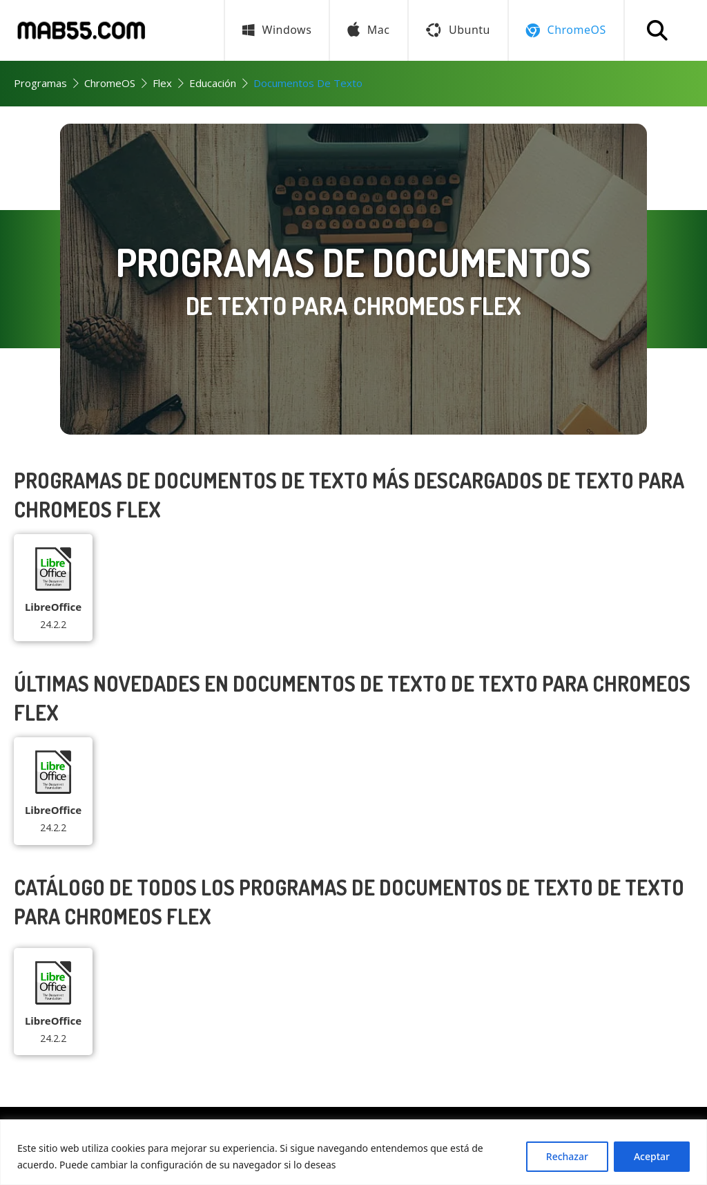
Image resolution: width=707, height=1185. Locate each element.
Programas (40, 83)
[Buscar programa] (657, 30)
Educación (212, 83)
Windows (276, 29)
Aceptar (652, 1156)
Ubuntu (458, 29)
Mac (368, 30)
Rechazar (567, 1156)
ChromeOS (109, 83)
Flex (162, 83)
